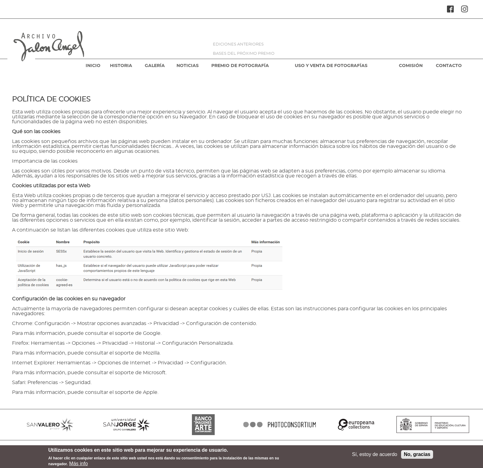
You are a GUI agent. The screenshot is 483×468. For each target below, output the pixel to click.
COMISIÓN (411, 66)
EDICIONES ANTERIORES (238, 44)
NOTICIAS (188, 66)
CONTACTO (449, 66)
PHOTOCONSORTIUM (280, 424)
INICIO (93, 66)
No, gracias (417, 455)
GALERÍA (155, 66)
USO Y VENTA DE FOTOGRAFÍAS (331, 66)
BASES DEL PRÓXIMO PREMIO (243, 54)
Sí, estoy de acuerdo (374, 455)
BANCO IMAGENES (203, 424)
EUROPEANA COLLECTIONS (356, 424)
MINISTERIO (433, 424)
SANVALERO (50, 424)
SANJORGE (126, 424)
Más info (78, 464)
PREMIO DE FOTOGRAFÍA (240, 66)
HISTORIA (121, 66)
